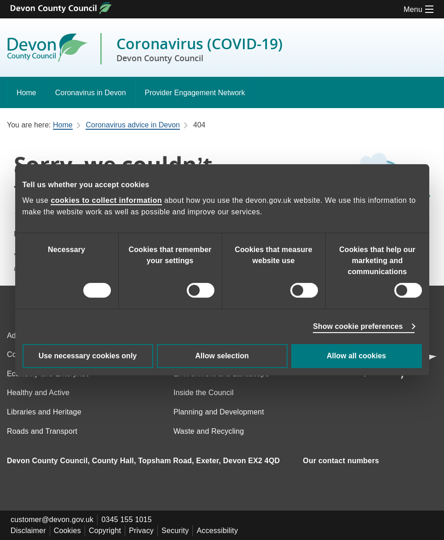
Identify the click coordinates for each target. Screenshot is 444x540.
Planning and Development (218, 412)
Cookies (67, 530)
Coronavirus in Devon (90, 93)
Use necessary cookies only (88, 356)
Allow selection (221, 356)
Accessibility (217, 530)
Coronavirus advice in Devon (133, 125)
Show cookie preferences (358, 326)
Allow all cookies (356, 356)
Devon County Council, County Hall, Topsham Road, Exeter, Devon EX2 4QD (143, 461)
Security (175, 530)
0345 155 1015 (126, 519)
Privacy (141, 530)
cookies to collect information (106, 200)
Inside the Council (203, 392)
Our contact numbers (341, 461)
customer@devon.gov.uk (52, 519)
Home (26, 93)
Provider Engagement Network (195, 93)
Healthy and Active (38, 392)
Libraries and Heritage (44, 412)
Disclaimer (28, 530)
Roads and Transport (42, 431)
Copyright (105, 530)
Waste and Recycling (208, 431)
